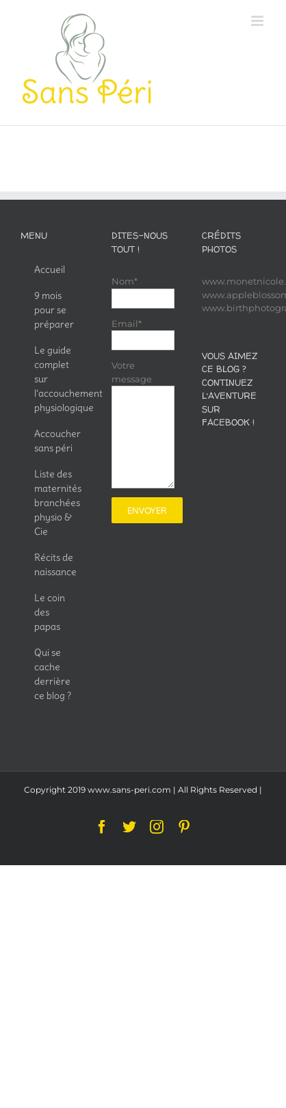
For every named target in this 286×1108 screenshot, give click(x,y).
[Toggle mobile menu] (258, 21)
